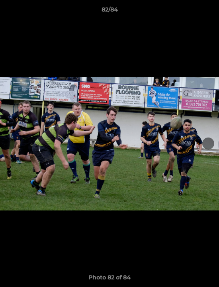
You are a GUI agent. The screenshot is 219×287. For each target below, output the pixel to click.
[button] (209, 11)
